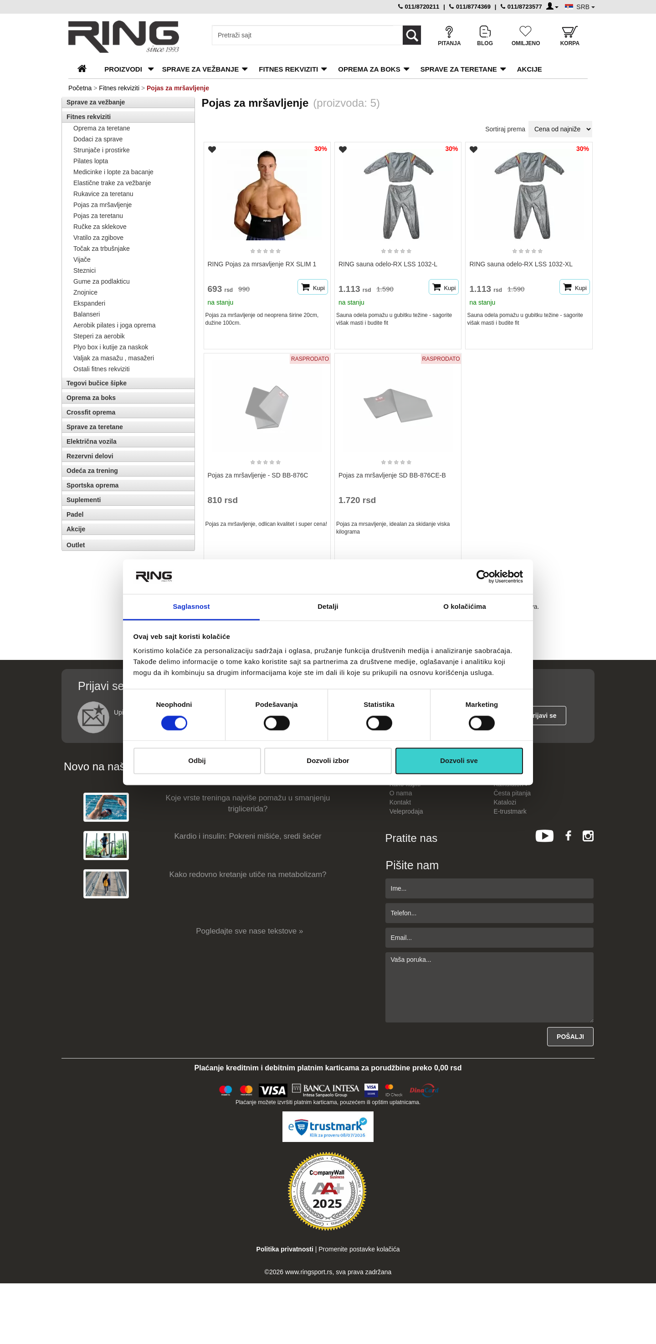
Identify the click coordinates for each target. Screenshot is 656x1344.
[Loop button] (412, 35)
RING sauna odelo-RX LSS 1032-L (387, 264)
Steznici (84, 270)
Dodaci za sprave (98, 139)
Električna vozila (92, 441)
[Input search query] (302, 35)
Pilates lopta (90, 161)
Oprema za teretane (101, 128)
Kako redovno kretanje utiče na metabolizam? (248, 874)
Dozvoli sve (459, 761)
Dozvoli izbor (328, 761)
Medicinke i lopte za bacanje (113, 172)
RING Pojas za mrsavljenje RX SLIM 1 (262, 264)
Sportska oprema (92, 485)
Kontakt (400, 802)
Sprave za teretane (458, 69)
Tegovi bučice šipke (97, 383)
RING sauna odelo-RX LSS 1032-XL (520, 264)
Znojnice (85, 292)
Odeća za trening (92, 470)
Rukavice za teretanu (103, 193)
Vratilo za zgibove (98, 237)
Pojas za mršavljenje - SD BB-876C (258, 475)
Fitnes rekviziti (288, 69)
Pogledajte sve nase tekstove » (249, 931)
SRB (585, 6)
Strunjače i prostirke (101, 150)
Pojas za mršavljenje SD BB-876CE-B (392, 475)
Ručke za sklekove (100, 226)
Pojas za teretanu (98, 215)
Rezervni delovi (90, 456)
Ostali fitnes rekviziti (101, 369)
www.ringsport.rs (308, 1272)
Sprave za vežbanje (200, 69)
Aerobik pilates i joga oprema (114, 325)
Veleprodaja (406, 811)
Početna (80, 88)
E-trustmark (509, 811)
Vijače (82, 259)
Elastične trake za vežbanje (112, 183)
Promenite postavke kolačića (359, 1249)
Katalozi (504, 802)
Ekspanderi (89, 303)
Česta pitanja (512, 793)
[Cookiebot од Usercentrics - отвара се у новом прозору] (483, 576)
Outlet (76, 545)
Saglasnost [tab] (191, 607)
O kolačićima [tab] (464, 607)
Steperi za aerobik (99, 336)
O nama (401, 793)
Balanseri (86, 314)
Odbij (196, 761)
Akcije (529, 69)
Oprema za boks (369, 69)
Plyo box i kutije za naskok (110, 347)
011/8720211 (419, 6)
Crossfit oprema (91, 412)
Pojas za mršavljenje (102, 204)
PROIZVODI (123, 69)
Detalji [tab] (328, 607)
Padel (75, 514)
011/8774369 (470, 6)
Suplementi (84, 499)
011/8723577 (521, 6)
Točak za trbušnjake (101, 248)
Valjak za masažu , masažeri (113, 358)
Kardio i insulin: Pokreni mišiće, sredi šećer (248, 836)
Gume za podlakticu (101, 281)
